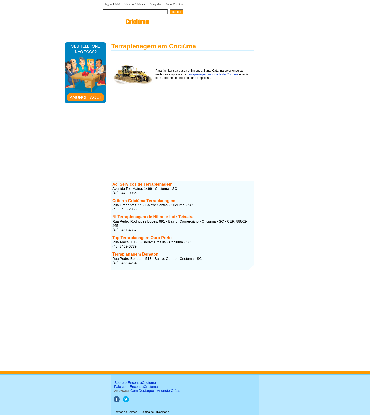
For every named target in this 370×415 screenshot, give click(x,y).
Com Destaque (142, 391)
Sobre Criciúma (174, 4)
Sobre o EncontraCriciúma (135, 383)
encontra (126, 21)
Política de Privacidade (155, 411)
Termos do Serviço (125, 411)
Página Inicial (112, 4)
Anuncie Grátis (168, 391)
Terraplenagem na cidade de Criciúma (212, 74)
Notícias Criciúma (134, 4)
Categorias (155, 4)
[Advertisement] (182, 129)
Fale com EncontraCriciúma (136, 387)
